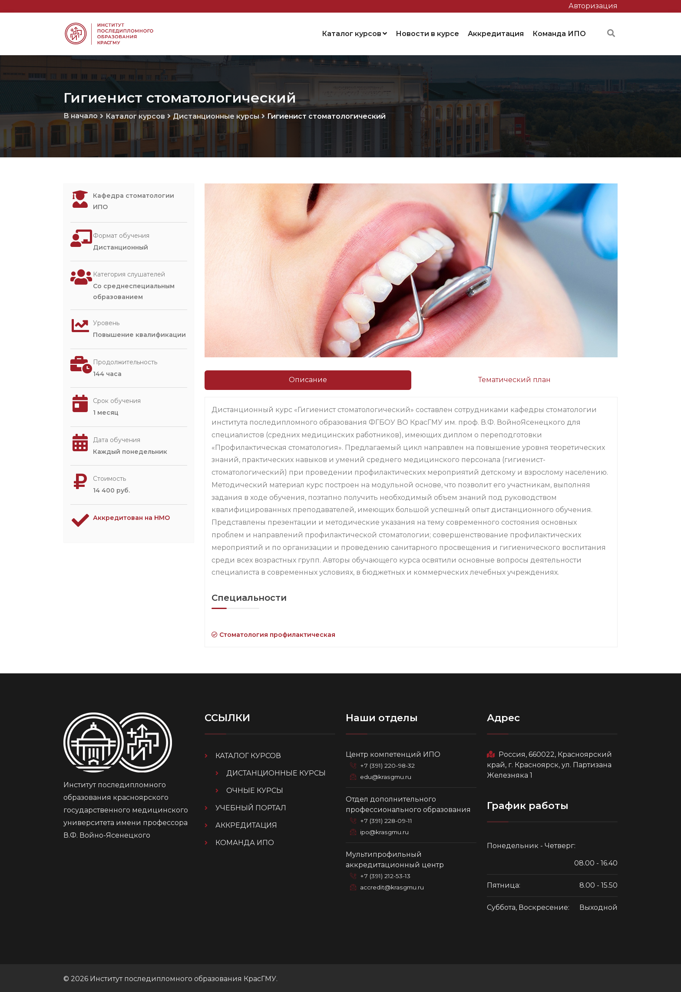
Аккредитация (496, 32)
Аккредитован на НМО (137, 517)
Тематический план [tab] (514, 378)
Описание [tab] (308, 378)
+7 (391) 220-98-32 (389, 764)
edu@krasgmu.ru (387, 775)
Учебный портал (250, 806)
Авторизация (593, 6)
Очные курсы (254, 789)
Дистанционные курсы (216, 114)
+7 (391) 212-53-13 (387, 873)
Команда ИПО (559, 32)
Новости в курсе (427, 32)
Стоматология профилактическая (273, 633)
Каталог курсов (354, 32)
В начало (80, 114)
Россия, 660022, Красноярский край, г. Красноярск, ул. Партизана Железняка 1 (549, 763)
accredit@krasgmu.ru (393, 885)
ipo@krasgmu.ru (386, 830)
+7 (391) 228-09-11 (388, 818)
